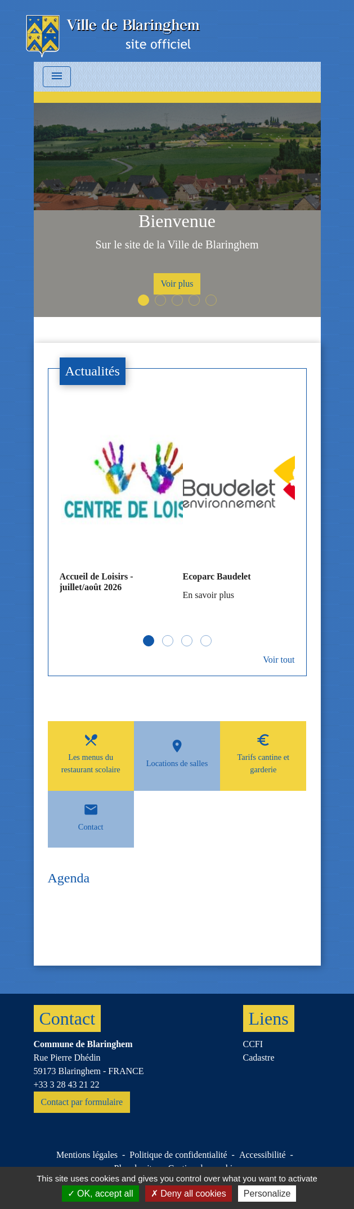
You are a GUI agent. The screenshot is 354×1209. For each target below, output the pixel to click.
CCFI (253, 1044)
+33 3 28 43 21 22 (67, 1084)
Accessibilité (262, 1155)
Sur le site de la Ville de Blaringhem (176, 244)
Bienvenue (177, 221)
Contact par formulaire (82, 1102)
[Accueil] (114, 31)
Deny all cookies (188, 1193)
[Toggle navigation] (57, 76)
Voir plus (177, 283)
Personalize (267, 1193)
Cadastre (259, 1057)
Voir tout (278, 659)
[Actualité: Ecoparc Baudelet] (239, 507)
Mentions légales (87, 1155)
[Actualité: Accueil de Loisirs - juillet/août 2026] (116, 506)
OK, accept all (100, 1193)
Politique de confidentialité (178, 1155)
